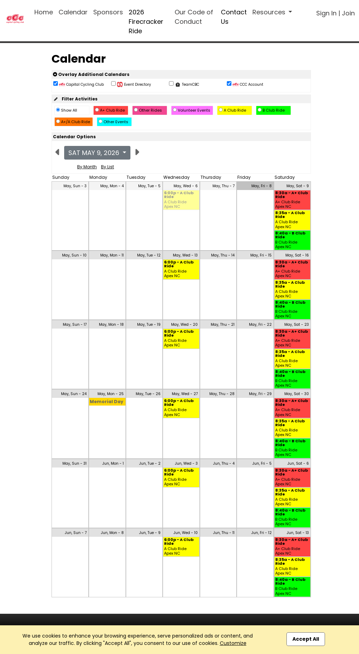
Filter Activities (75, 99)
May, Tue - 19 (149, 324)
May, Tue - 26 (148, 393)
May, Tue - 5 (149, 186)
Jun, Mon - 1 (113, 463)
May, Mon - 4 (112, 186)
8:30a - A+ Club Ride (291, 195)
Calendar (73, 12)
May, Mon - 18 (111, 324)
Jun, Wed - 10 (186, 532)
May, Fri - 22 (260, 324)
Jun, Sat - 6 (298, 463)
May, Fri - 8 (261, 186)
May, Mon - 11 (112, 255)
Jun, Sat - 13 (298, 532)
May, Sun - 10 (74, 255)
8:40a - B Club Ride (290, 235)
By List (107, 167)
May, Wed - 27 (185, 393)
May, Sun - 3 (75, 186)
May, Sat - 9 (297, 186)
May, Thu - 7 (223, 186)
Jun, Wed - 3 (186, 463)
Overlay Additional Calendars (91, 74)
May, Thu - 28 (222, 393)
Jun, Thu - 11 (224, 532)
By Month (87, 167)
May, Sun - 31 (74, 463)
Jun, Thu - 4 (224, 463)
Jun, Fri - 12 (261, 532)
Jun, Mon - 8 (112, 532)
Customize (233, 643)
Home (43, 12)
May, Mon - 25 (110, 393)
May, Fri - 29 (260, 393)
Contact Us (234, 17)
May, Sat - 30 (296, 393)
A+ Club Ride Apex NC (287, 204)
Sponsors (108, 12)
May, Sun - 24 (74, 393)
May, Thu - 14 (223, 255)
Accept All (305, 638)
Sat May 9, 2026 (94, 152)
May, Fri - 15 (261, 255)
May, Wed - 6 (186, 186)
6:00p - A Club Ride (179, 195)
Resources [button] (269, 12)
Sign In (326, 13)
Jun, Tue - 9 (150, 532)
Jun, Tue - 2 (150, 463)
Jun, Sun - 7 (76, 532)
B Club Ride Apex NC (286, 244)
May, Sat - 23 (296, 324)
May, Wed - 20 (184, 324)
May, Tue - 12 (149, 255)
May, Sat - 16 (297, 255)
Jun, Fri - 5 (262, 463)
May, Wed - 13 (185, 255)
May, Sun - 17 (75, 324)
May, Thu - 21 (223, 324)
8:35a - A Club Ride (290, 215)
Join (348, 13)
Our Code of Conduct (194, 17)
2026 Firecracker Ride (146, 21)
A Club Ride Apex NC (175, 204)
